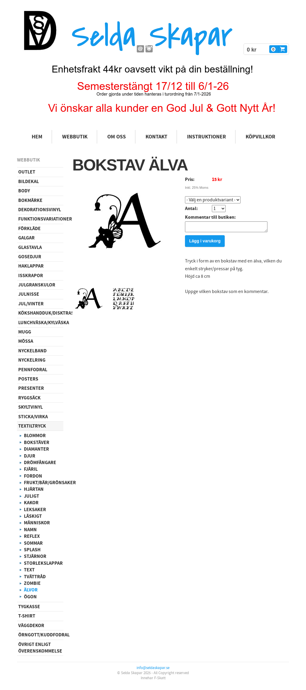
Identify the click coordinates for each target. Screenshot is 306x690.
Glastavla (30, 247)
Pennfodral (32, 369)
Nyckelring (31, 360)
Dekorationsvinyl (39, 209)
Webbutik (75, 137)
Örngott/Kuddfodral (40, 635)
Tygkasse (29, 606)
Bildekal (28, 181)
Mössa (25, 341)
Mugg (24, 332)
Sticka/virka (33, 416)
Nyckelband (32, 351)
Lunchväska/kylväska (40, 322)
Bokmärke (30, 200)
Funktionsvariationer (40, 219)
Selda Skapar (151, 36)
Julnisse (28, 294)
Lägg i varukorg (205, 242)
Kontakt (156, 137)
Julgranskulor (36, 285)
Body (24, 191)
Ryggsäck (29, 398)
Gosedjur (29, 256)
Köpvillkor (260, 137)
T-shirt (26, 616)
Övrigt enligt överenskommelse (40, 647)
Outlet (26, 172)
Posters (28, 379)
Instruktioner (206, 137)
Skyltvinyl (30, 407)
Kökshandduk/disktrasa (40, 313)
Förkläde (29, 228)
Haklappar (31, 266)
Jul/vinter (31, 304)
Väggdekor (31, 625)
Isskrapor (30, 275)
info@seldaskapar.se (153, 667)
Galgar (26, 238)
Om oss (116, 137)
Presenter (31, 388)
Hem (37, 137)
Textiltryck (32, 426)
